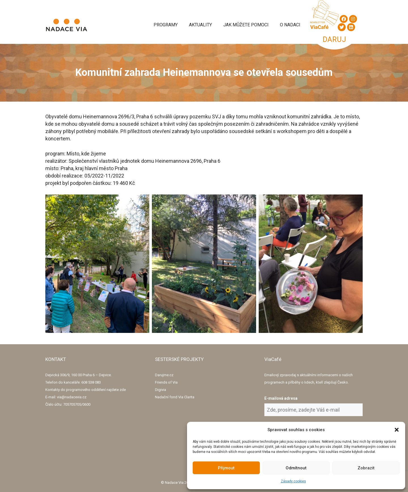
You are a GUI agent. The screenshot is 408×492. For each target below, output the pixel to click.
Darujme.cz (164, 375)
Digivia (160, 390)
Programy (166, 24)
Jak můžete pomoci (246, 24)
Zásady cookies (293, 481)
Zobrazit (366, 467)
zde (123, 390)
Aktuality (200, 24)
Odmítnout (296, 467)
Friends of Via (166, 382)
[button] (397, 430)
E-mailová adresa (281, 398)
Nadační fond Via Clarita (174, 397)
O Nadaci (290, 24)
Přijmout (226, 467)
